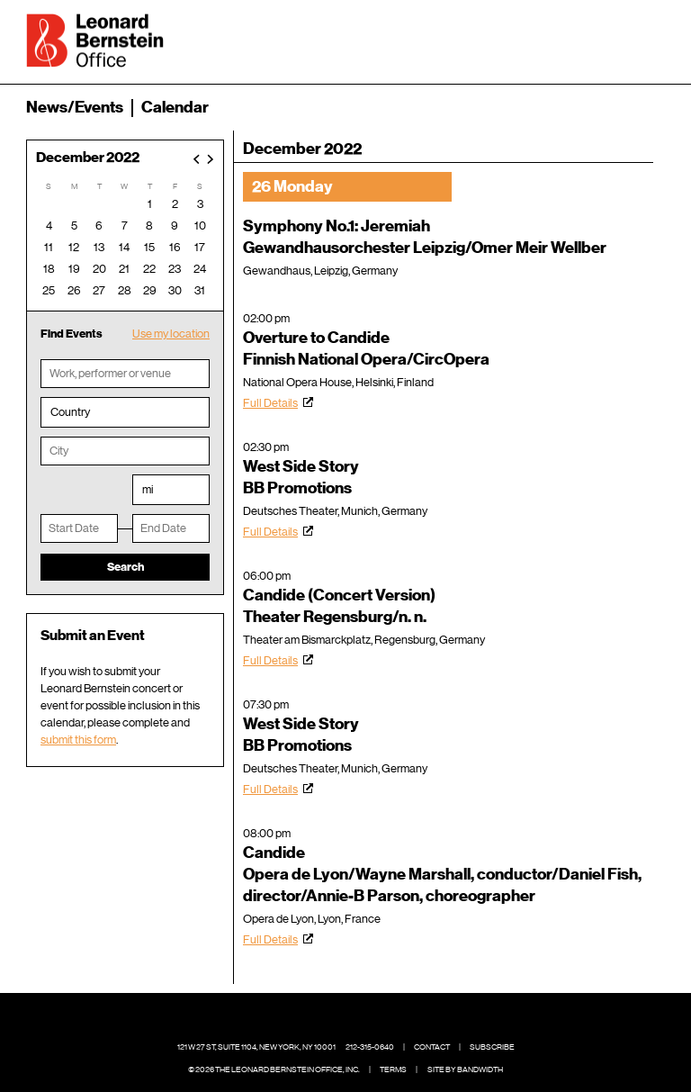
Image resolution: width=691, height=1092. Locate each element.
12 (73, 247)
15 (149, 247)
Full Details (270, 403)
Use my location (171, 333)
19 (74, 268)
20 (99, 268)
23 (174, 268)
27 (99, 290)
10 (200, 225)
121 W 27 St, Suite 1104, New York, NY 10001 (256, 1047)
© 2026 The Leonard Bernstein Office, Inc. (274, 1069)
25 (48, 290)
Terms (393, 1069)
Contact (432, 1047)
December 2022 (87, 158)
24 (199, 268)
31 (199, 290)
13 (99, 247)
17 (199, 247)
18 (49, 268)
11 (48, 247)
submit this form (78, 739)
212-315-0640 (370, 1047)
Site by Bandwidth (465, 1069)
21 (124, 268)
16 (175, 247)
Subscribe (492, 1047)
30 (175, 290)
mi (147, 489)
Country (70, 412)
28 (124, 290)
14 (124, 247)
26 (74, 290)
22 (149, 268)
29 (150, 290)
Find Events (71, 333)
